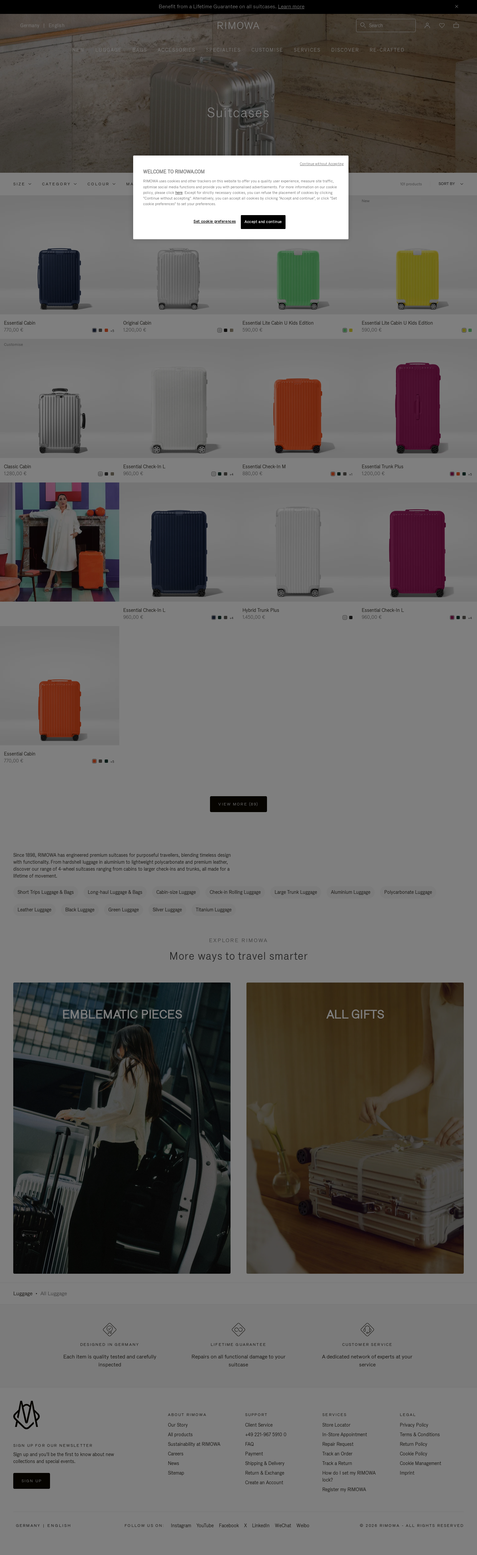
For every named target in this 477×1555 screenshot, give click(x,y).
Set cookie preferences (214, 221)
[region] (240, 197)
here (179, 192)
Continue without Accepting (322, 163)
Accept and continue (263, 221)
